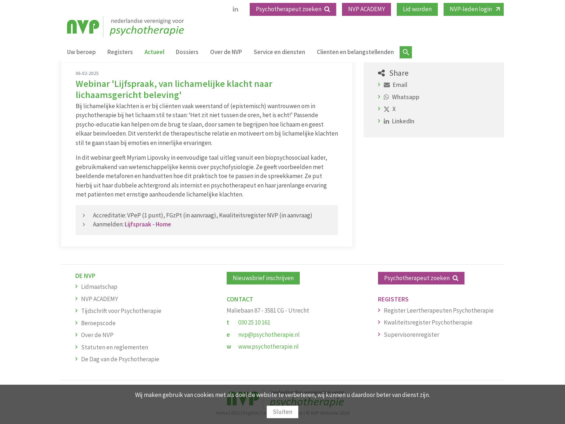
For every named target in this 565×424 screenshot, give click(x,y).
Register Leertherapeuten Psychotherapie (439, 310)
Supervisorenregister (411, 335)
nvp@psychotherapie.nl (269, 335)
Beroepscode (98, 323)
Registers (120, 52)
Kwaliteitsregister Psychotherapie (428, 322)
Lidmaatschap (99, 287)
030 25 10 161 (254, 322)
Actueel (154, 52)
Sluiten (282, 412)
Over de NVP (226, 52)
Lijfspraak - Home (148, 224)
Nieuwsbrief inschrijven (263, 278)
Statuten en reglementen (114, 347)
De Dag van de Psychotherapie (120, 359)
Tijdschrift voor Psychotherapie (121, 311)
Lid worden (417, 9)
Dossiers (187, 52)
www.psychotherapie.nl (268, 346)
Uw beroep (81, 52)
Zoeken (406, 52)
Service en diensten (279, 52)
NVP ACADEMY (366, 9)
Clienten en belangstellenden (355, 52)
